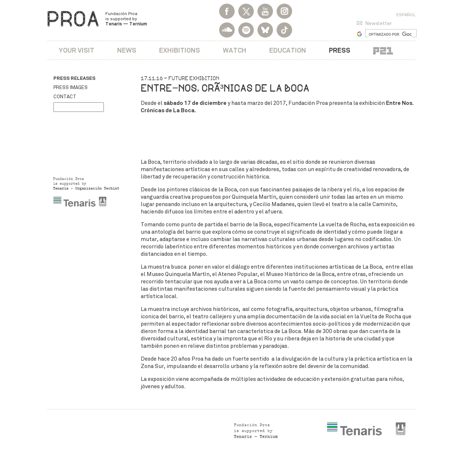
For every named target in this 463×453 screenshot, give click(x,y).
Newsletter (378, 23)
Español (405, 14)
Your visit (76, 50)
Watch (234, 50)
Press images (70, 88)
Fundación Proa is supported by (126, 18)
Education (287, 50)
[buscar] (390, 34)
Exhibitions (179, 50)
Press (339, 50)
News (126, 50)
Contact (64, 97)
